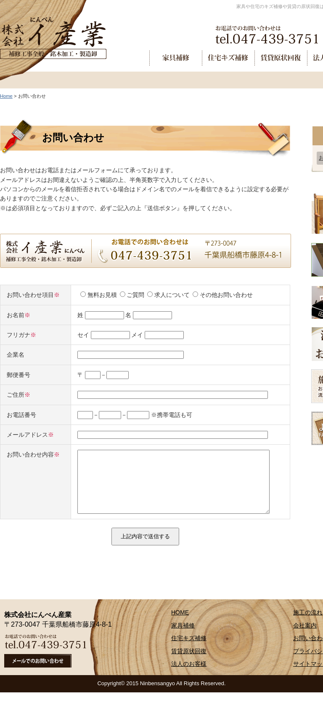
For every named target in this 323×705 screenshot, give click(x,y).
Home (6, 96)
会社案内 (305, 638)
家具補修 (183, 638)
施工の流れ (308, 625)
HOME (180, 625)
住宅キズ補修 (189, 650)
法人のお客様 (189, 676)
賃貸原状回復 (189, 663)
